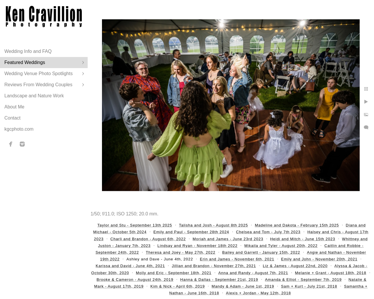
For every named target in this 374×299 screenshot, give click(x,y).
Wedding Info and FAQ (28, 51)
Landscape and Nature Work (34, 95)
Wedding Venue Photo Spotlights (38, 73)
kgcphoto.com (19, 129)
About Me (14, 106)
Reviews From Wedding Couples (38, 84)
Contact (12, 117)
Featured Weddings (24, 62)
